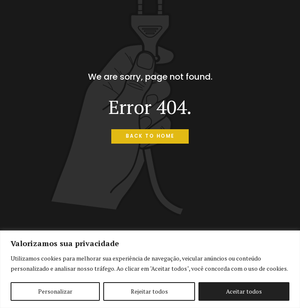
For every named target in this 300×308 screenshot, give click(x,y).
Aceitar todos (244, 291)
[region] (150, 269)
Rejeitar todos (149, 291)
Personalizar (55, 291)
